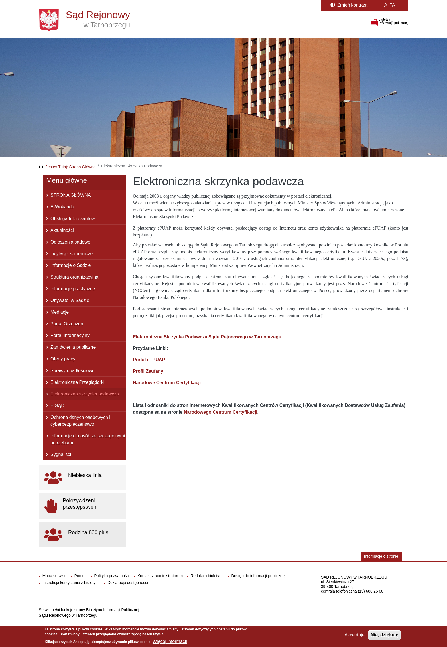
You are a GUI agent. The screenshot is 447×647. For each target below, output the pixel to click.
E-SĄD (57, 405)
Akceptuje (355, 636)
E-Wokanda (62, 206)
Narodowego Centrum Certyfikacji (220, 412)
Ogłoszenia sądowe (70, 242)
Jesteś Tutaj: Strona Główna (71, 167)
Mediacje (59, 312)
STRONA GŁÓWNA (70, 195)
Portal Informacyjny (70, 335)
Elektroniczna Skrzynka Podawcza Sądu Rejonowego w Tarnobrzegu (207, 336)
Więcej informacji (170, 642)
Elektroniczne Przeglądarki (77, 382)
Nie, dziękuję (384, 636)
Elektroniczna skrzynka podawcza (84, 394)
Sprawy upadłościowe (72, 370)
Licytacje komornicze (71, 253)
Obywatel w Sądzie (69, 300)
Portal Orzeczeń (66, 323)
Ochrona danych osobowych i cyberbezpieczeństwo (80, 421)
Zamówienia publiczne (73, 347)
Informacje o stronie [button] (381, 556)
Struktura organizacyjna (74, 277)
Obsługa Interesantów (72, 218)
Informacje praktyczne (72, 288)
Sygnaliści (60, 454)
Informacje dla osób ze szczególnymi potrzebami (87, 439)
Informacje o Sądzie (70, 265)
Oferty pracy (62, 358)
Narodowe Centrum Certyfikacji (167, 382)
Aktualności (62, 230)
